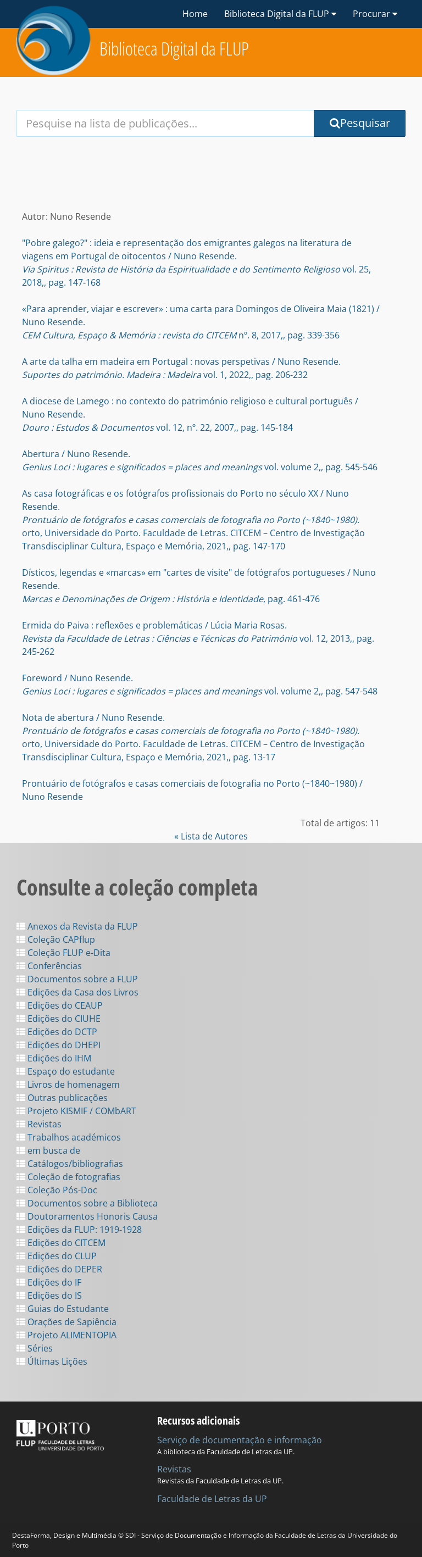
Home (195, 14)
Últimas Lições (51, 1361)
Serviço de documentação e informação (239, 1440)
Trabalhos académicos (68, 1137)
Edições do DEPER (59, 1269)
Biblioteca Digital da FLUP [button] (280, 14)
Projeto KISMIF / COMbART (76, 1111)
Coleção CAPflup (55, 939)
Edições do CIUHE (58, 1019)
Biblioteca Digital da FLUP (174, 48)
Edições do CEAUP (59, 1005)
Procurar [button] (375, 14)
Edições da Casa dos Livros (77, 992)
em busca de (48, 1150)
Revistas (39, 1124)
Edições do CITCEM (61, 1243)
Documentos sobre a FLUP (77, 979)
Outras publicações (62, 1098)
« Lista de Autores (211, 836)
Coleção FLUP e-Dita (63, 953)
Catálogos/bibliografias (69, 1164)
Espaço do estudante (65, 1071)
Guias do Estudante (62, 1309)
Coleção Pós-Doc (56, 1190)
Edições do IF (48, 1282)
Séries (34, 1348)
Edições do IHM (53, 1058)
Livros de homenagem (68, 1084)
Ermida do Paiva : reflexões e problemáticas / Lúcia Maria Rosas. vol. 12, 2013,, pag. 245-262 (198, 638)
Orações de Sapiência (66, 1322)
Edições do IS (49, 1295)
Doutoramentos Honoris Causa (87, 1216)
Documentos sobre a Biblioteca (87, 1203)
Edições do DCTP (56, 1032)
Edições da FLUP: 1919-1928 (79, 1230)
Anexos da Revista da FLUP (77, 926)
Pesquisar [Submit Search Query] (360, 122)
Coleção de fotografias (68, 1177)
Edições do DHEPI (58, 1045)
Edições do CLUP (56, 1256)
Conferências (49, 966)
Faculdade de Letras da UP (212, 1499)
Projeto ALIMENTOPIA (66, 1335)
